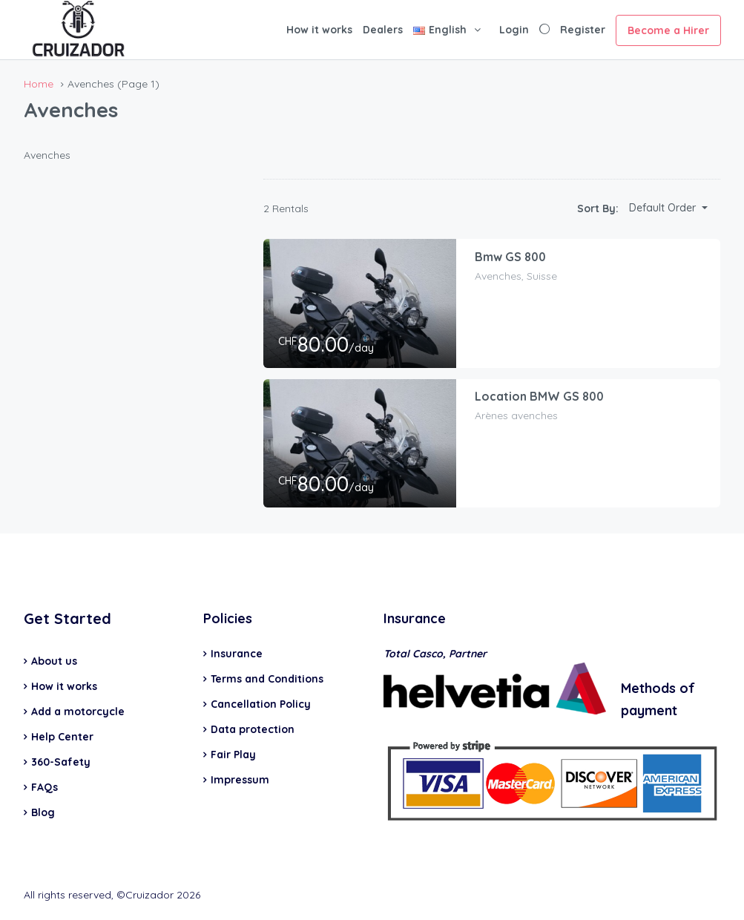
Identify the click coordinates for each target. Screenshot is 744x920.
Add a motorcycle (78, 711)
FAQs (44, 787)
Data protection (252, 729)
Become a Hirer (668, 30)
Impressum (240, 779)
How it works (319, 29)
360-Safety (60, 762)
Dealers (383, 29)
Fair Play (233, 754)
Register (582, 29)
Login (514, 29)
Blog (43, 812)
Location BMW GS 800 (540, 397)
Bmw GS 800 (511, 257)
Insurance (237, 653)
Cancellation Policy (261, 704)
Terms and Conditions (267, 679)
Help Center (62, 736)
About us (54, 661)
